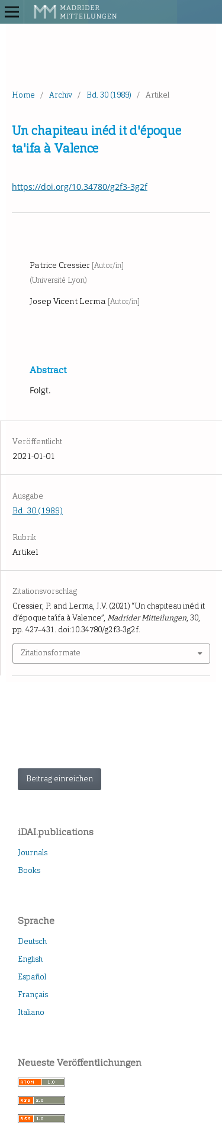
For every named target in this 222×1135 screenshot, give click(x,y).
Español (32, 977)
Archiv (60, 95)
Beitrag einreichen (59, 779)
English (30, 959)
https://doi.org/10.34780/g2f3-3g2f (79, 186)
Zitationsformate (51, 653)
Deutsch (32, 941)
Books (29, 870)
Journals (32, 853)
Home (23, 95)
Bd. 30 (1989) (108, 95)
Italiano (31, 1012)
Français (33, 995)
